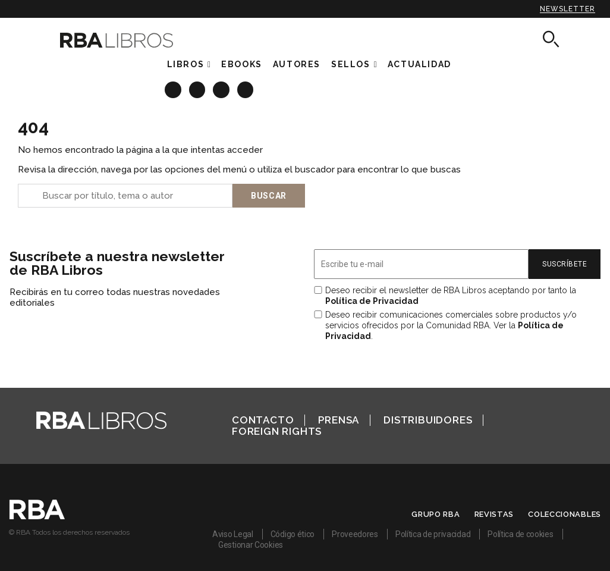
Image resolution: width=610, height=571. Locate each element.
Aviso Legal (232, 534)
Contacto (263, 420)
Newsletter (567, 9)
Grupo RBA (435, 514)
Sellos (350, 64)
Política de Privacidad (372, 301)
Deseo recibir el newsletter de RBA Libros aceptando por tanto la (450, 296)
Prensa (338, 420)
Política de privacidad (432, 534)
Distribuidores (427, 420)
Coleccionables (564, 514)
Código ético (293, 534)
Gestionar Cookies (250, 545)
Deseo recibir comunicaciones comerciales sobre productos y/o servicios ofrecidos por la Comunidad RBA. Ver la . (451, 325)
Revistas (494, 514)
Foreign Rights (277, 431)
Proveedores (355, 534)
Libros (186, 64)
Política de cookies (520, 534)
